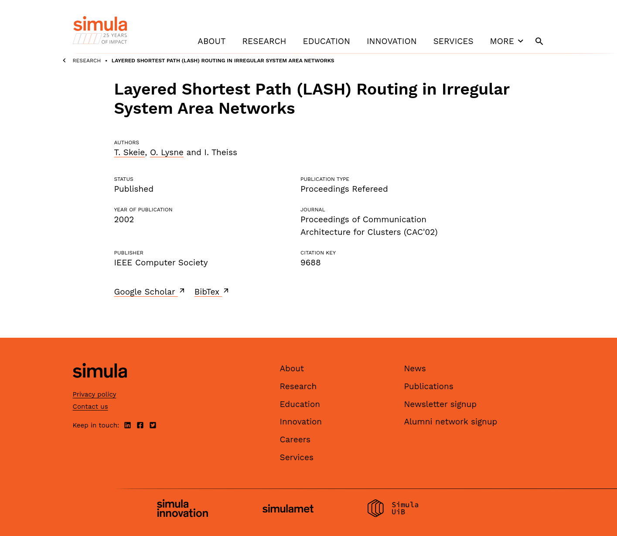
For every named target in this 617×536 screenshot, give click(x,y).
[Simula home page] (100, 385)
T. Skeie (129, 152)
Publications (428, 386)
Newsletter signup (440, 404)
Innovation (392, 41)
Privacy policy (94, 394)
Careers (295, 439)
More (508, 41)
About (211, 41)
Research (264, 41)
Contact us (90, 406)
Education (326, 41)
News (415, 368)
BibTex (212, 291)
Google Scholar (150, 291)
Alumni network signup (451, 422)
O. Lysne (167, 152)
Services (453, 41)
